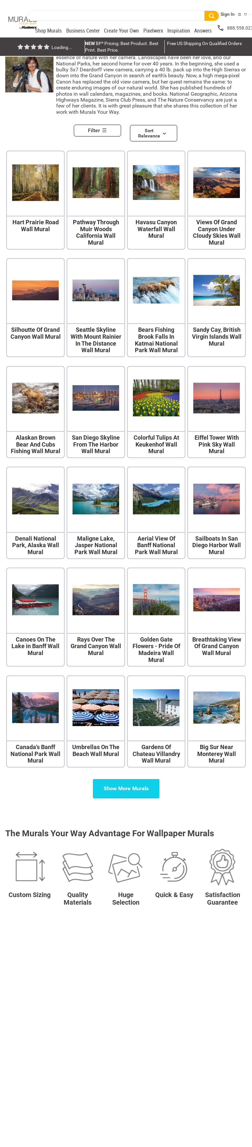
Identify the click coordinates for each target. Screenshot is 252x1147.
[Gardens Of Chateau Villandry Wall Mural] (156, 722)
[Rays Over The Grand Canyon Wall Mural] (96, 618)
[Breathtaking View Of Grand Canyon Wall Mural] (216, 618)
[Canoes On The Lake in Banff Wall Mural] (35, 618)
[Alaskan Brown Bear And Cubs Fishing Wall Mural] (35, 412)
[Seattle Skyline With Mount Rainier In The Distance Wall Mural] (96, 308)
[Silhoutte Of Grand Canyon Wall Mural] (35, 308)
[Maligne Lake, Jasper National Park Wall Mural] (96, 513)
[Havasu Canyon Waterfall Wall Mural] (156, 201)
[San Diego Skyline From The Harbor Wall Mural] (96, 412)
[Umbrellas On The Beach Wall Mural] (96, 722)
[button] (100, 128)
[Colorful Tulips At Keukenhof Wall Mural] (156, 412)
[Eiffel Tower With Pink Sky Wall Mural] (216, 412)
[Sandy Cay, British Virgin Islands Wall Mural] (216, 308)
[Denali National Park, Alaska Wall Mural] (35, 513)
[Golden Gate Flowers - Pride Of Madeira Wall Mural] (156, 618)
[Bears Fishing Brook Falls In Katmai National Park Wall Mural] (156, 308)
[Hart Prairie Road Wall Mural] (35, 201)
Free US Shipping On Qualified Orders (204, 43)
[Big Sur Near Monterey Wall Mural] (216, 722)
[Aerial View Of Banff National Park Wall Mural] (156, 513)
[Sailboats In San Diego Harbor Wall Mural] (216, 513)
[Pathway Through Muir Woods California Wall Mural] (96, 201)
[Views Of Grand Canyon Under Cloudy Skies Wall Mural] (216, 201)
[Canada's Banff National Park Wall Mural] (35, 722)
